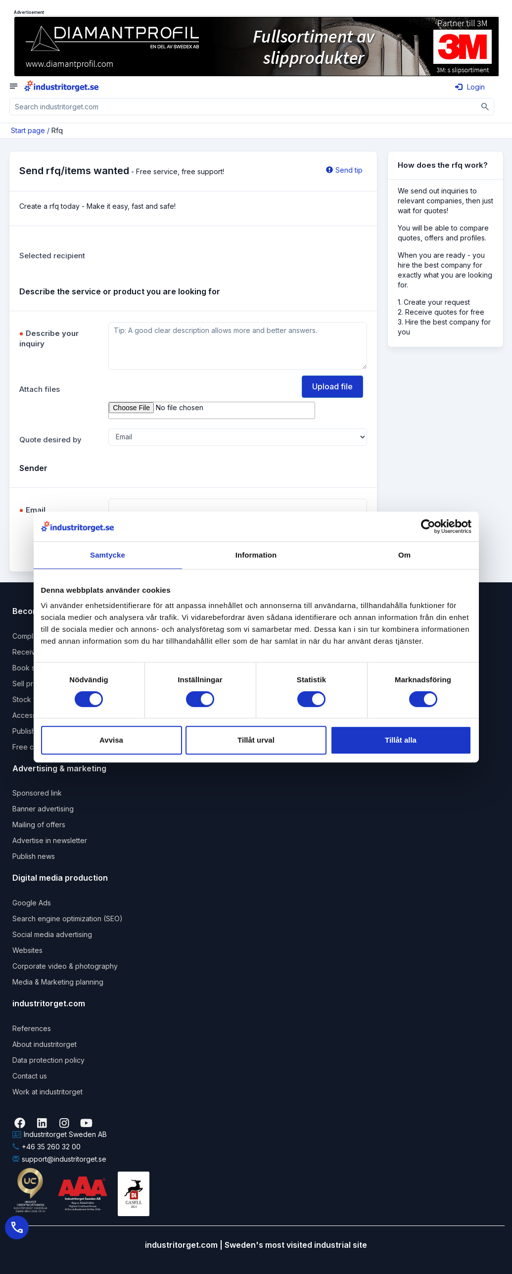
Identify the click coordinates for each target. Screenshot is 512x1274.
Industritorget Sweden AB (59, 1134)
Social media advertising (52, 934)
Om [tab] (404, 555)
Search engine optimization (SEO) (67, 918)
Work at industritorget (47, 1091)
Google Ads (31, 902)
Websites (27, 950)
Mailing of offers (38, 824)
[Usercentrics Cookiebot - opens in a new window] (428, 526)
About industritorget (44, 1044)
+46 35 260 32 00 (46, 1146)
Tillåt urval (256, 740)
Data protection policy (48, 1060)
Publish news (33, 856)
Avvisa (111, 740)
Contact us (29, 1076)
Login (470, 87)
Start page (28, 130)
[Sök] (485, 106)
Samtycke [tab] (107, 555)
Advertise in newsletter (49, 840)
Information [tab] (256, 555)
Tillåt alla (401, 740)
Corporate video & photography (65, 966)
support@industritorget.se (59, 1159)
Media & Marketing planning (57, 982)
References (31, 1028)
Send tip (344, 170)
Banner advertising (43, 808)
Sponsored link (37, 793)
